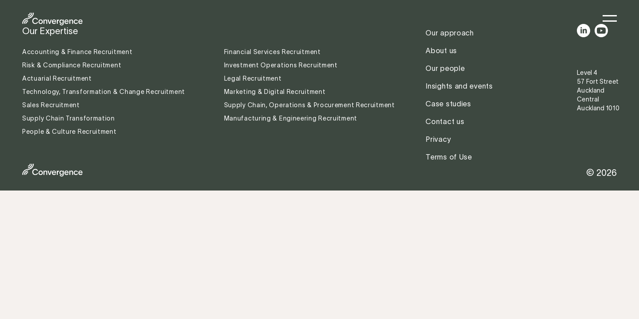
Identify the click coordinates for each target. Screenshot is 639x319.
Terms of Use (449, 157)
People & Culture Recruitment (70, 131)
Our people (445, 68)
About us (441, 50)
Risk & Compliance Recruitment (72, 65)
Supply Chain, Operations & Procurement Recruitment (309, 105)
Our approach (449, 33)
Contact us (445, 121)
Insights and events (459, 86)
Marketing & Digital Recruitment (275, 91)
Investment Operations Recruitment (281, 65)
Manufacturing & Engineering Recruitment (290, 118)
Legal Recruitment (253, 78)
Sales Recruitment (51, 105)
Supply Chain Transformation (68, 118)
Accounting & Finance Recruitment (78, 51)
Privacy (438, 139)
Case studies (448, 104)
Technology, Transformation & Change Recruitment (103, 91)
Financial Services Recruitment (273, 51)
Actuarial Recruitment (57, 78)
